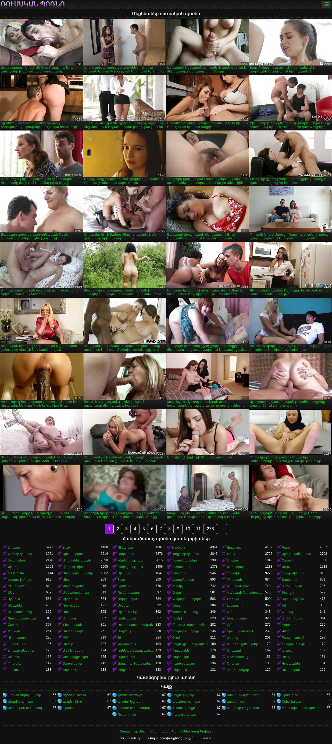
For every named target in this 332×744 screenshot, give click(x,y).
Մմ (229, 612)
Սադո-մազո (73, 631)
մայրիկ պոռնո (20, 701)
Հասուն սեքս (183, 708)
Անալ (67, 580)
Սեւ (11, 593)
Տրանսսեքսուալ (22, 618)
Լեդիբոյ (69, 618)
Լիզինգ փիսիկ (75, 567)
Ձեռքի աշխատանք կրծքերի (136, 663)
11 (198, 529)
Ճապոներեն (183, 580)
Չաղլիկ (69, 644)
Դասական (291, 670)
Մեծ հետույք (237, 657)
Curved (13, 625)
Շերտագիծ (127, 599)
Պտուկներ (17, 644)
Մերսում (179, 670)
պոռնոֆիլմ (72, 701)
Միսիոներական (77, 560)
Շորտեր (70, 670)
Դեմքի (177, 618)
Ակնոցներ (126, 657)
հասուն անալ (184, 714)
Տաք (121, 580)
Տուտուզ (234, 547)
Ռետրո (14, 631)
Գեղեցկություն (130, 567)
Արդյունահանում (296, 554)
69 (119, 638)
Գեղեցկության (130, 560)
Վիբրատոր (17, 638)
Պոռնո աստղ (128, 593)
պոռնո (68, 708)
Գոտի (287, 631)
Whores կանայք (185, 612)
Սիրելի (14, 567)
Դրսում (14, 599)
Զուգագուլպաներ (78, 573)
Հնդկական (72, 625)
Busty (67, 547)
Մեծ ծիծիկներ (20, 554)
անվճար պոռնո (186, 701)
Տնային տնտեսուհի (189, 625)
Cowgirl (287, 560)
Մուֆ (176, 605)
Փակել (287, 612)
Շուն (231, 554)
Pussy (286, 547)
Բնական (234, 580)
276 (210, 529)
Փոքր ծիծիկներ (185, 554)
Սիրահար (235, 567)
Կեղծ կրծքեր (238, 670)
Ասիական (181, 567)
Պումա (13, 670)
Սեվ (66, 612)
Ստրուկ (124, 631)
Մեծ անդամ (292, 586)
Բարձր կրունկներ (242, 644)
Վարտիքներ (73, 586)
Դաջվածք (71, 605)
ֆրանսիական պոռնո (301, 708)
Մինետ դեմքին (21, 650)
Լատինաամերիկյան (135, 625)
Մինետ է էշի (128, 612)
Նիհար (233, 599)
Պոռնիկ (233, 573)
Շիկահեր (125, 554)
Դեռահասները (185, 560)
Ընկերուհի (17, 586)
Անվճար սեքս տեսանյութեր (246, 708)
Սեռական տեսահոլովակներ (27, 708)
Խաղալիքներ (19, 580)
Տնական (289, 580)
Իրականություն (240, 631)
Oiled (176, 638)
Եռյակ (287, 567)
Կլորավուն (126, 644)
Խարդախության (296, 644)
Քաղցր (288, 593)
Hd (284, 605)
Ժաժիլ (177, 586)
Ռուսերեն (180, 650)
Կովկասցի (126, 618)
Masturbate (16, 573)
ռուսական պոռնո (33, 4)
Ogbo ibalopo (291, 701)
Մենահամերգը (76, 593)
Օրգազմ (234, 650)
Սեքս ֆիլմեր (183, 695)
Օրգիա (233, 663)
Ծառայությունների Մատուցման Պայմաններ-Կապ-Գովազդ (165, 731)
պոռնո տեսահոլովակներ (136, 708)
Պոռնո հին (126, 714)
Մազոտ (179, 573)
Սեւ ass (14, 657)
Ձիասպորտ (73, 554)
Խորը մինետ (293, 573)
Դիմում (123, 586)
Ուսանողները (20, 612)
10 (187, 529)
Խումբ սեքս (237, 618)
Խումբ (287, 650)
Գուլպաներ (291, 663)
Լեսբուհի (235, 605)
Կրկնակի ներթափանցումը (136, 650)
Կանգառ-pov (237, 586)
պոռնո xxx (235, 701)
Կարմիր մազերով (188, 599)
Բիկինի (124, 670)
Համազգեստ (183, 663)
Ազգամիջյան (293, 599)
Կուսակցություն (77, 657)
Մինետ (14, 547)
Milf (65, 638)
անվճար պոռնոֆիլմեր (246, 695)
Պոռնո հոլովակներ (24, 695)
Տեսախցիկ (72, 663)
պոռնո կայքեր (130, 701)
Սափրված (17, 560)
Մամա (123, 605)
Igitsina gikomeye (129, 695)
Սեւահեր (15, 605)
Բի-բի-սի (70, 599)
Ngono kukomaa (74, 695)
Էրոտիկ (289, 625)
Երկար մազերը (185, 631)
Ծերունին (180, 657)
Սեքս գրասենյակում (190, 644)
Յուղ (286, 657)
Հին (230, 625)
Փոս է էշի (16, 663)
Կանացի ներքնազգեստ (246, 593)
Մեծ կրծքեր (292, 618)
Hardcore (178, 547)
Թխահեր (125, 547)
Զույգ (176, 593)
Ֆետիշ (232, 638)
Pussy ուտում (293, 638)
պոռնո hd (290, 695)
